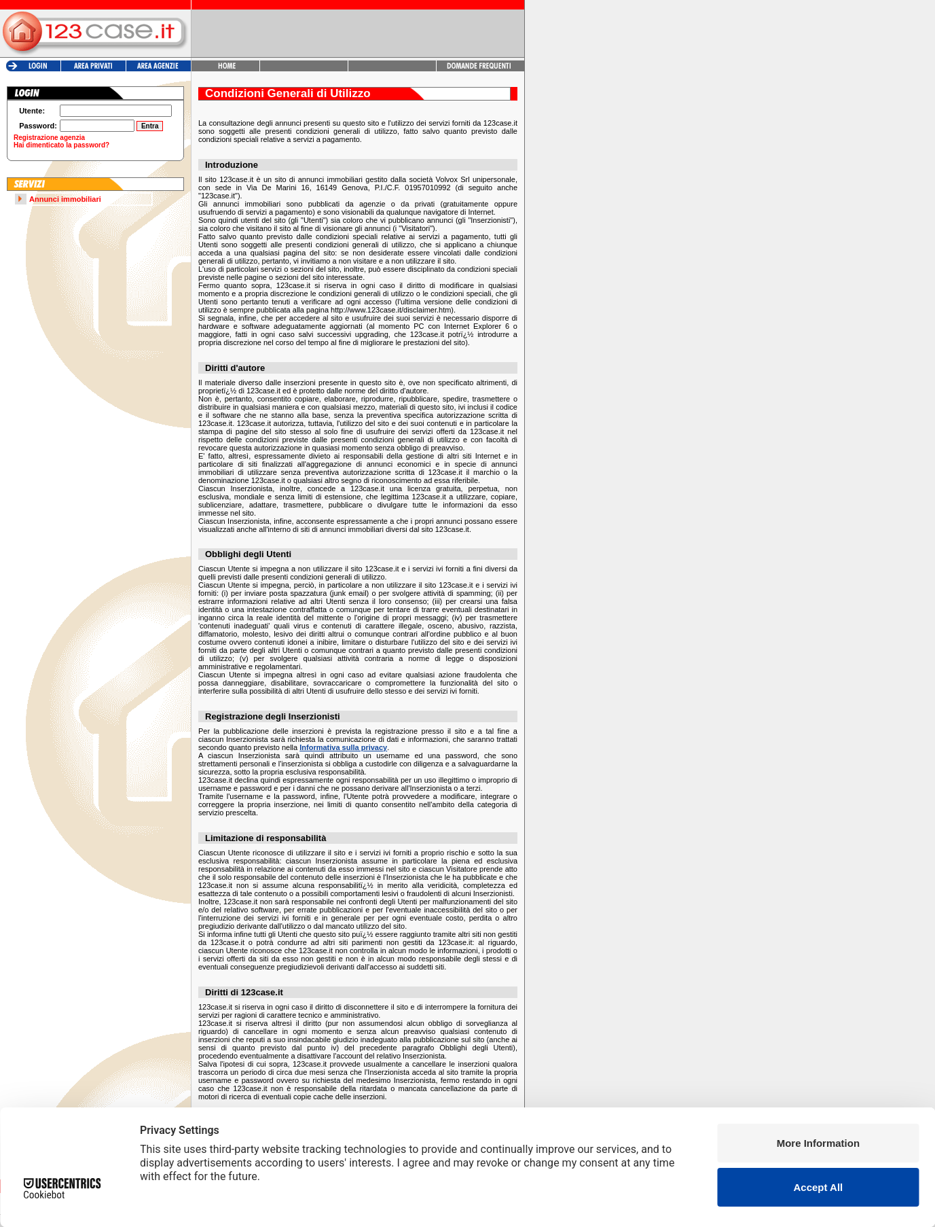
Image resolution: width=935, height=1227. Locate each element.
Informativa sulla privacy (343, 747)
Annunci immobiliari (65, 199)
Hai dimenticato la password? (61, 145)
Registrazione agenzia (49, 137)
